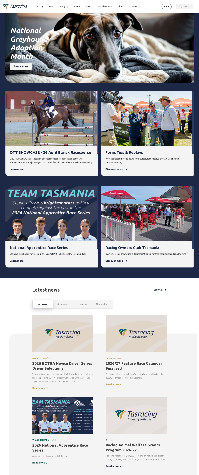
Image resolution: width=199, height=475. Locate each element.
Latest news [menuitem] (130, 425)
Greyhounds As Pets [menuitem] (149, 430)
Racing (40, 6)
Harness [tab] (83, 211)
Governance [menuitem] (167, 430)
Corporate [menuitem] (166, 425)
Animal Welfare (104, 6)
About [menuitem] (165, 419)
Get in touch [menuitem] (55, 465)
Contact (133, 6)
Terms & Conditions (27, 453)
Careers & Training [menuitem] (166, 442)
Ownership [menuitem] (54, 441)
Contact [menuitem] (54, 459)
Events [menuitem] (109, 419)
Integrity (64, 6)
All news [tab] (42, 211)
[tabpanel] (99, 300)
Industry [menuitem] (165, 450)
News (89, 6)
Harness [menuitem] (53, 430)
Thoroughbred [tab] (103, 211)
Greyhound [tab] (62, 211)
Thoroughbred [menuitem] (56, 425)
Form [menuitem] (71, 419)
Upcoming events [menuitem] (110, 426)
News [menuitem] (127, 419)
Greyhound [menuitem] (55, 435)
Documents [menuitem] (167, 435)
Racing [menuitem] (53, 419)
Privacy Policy (43, 453)
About (121, 6)
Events (77, 6)
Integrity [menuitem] (92, 419)
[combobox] (186, 6)
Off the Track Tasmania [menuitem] (149, 439)
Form (51, 6)
